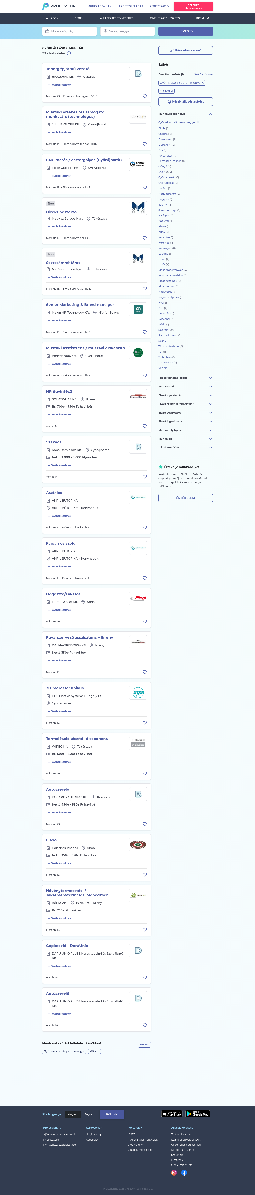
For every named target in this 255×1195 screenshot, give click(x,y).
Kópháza (165, 237)
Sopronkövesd (169, 335)
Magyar (73, 1114)
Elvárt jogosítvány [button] (185, 421)
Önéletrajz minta (182, 1165)
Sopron (166, 330)
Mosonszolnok (169, 281)
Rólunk (111, 1114)
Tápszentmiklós (170, 346)
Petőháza (166, 313)
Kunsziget (167, 248)
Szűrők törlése (203, 74)
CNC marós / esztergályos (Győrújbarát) (84, 164)
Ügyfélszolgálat (96, 1134)
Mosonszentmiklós (172, 275)
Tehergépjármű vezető (68, 69)
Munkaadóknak (99, 6)
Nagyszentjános (170, 297)
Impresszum (51, 1139)
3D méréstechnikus (65, 716)
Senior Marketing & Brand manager (80, 315)
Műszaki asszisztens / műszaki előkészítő (85, 361)
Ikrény (164, 204)
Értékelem (185, 498)
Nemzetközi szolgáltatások (60, 1144)
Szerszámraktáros (63, 271)
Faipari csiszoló (60, 565)
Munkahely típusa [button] (185, 430)
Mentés (142, 1089)
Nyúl (163, 302)
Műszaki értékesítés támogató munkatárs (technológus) (75, 116)
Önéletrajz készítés (165, 18)
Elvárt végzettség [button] (185, 413)
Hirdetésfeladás (130, 6)
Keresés (186, 31)
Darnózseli (167, 139)
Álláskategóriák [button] (185, 448)
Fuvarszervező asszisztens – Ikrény (79, 663)
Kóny (163, 231)
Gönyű (164, 166)
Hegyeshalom (169, 193)
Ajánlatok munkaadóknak (59, 1134)
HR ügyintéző (59, 407)
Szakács (53, 459)
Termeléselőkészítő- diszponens (77, 769)
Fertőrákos (167, 155)
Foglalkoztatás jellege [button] (185, 378)
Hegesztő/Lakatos (63, 618)
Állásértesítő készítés (117, 18)
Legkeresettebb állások (185, 1139)
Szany (164, 340)
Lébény (165, 253)
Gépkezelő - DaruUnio (67, 985)
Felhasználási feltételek (143, 1139)
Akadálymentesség (140, 1149)
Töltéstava (167, 357)
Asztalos (54, 512)
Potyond (165, 319)
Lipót (163, 264)
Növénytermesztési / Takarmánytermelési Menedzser (77, 930)
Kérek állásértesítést (185, 101)
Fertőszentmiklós (171, 161)
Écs (162, 150)
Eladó (51, 875)
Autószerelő (57, 822)
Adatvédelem (136, 1144)
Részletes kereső (185, 50)
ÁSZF (131, 1134)
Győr (165, 172)
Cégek (79, 18)
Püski (163, 324)
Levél (163, 259)
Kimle (164, 226)
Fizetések (177, 1160)
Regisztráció (159, 6)
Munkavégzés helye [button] (185, 114)
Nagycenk (166, 291)
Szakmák (177, 1155)
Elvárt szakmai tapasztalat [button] (185, 404)
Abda (163, 128)
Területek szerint (181, 1134)
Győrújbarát (168, 182)
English (89, 1114)
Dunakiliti (166, 144)
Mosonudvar (168, 286)
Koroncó (165, 242)
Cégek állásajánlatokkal (186, 1144)
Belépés (193, 6)
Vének (164, 368)
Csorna (165, 133)
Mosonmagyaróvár (173, 270)
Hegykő (165, 199)
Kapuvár (166, 221)
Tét (162, 351)
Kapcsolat (92, 1139)
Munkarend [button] (185, 387)
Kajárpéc (165, 215)
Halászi (164, 188)
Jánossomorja (169, 210)
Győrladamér (168, 177)
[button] (181, 83)
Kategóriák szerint (182, 1149)
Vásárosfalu (167, 362)
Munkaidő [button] (185, 439)
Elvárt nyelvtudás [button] (185, 395)
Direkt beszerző (61, 218)
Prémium (202, 18)
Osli (162, 308)
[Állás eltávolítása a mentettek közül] (144, 97)
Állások (52, 18)
